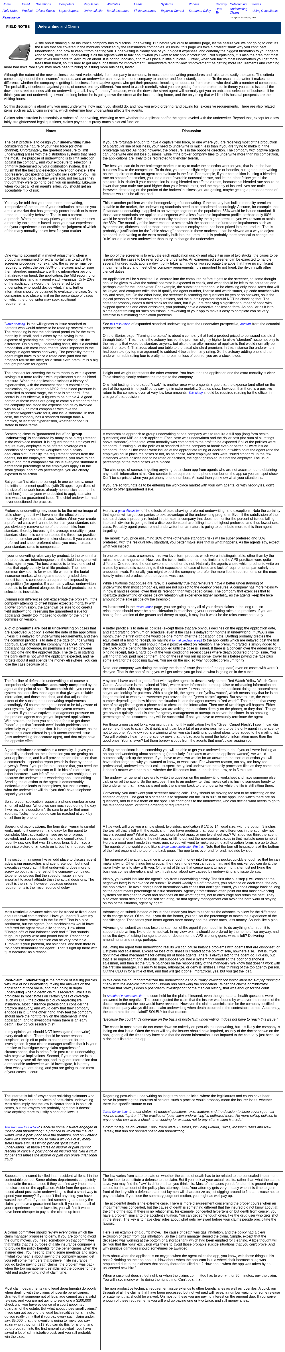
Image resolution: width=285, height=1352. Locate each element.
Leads (138, 4)
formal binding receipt (187, 640)
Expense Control (172, 10)
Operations (43, 4)
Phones (194, 4)
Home (6, 4)
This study (196, 392)
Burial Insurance (118, 10)
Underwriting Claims (238, 10)
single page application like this (182, 846)
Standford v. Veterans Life (124, 996)
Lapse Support (69, 10)
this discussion (120, 324)
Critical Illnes (44, 10)
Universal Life (93, 10)
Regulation (91, 4)
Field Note (9, 10)
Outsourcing (238, 4)
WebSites (113, 4)
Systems (167, 4)
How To (219, 10)
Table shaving (15, 324)
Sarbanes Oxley (200, 10)
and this (245, 324)
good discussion (129, 511)
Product (27, 10)
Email (26, 4)
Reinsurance (11, 17)
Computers (66, 4)
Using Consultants (265, 10)
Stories (256, 4)
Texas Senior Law (115, 1111)
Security (221, 4)
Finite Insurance (145, 10)
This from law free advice (21, 1127)
